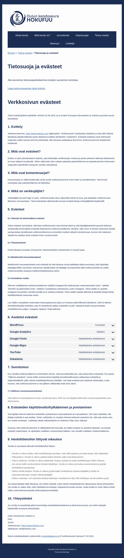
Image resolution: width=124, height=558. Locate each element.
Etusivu (11, 53)
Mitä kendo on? (42, 35)
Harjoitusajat (82, 35)
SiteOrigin (65, 552)
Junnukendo (63, 35)
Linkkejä (70, 43)
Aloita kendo (21, 35)
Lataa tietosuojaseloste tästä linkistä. (26, 88)
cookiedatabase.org (50, 536)
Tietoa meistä (101, 35)
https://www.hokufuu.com (37, 133)
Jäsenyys (54, 43)
